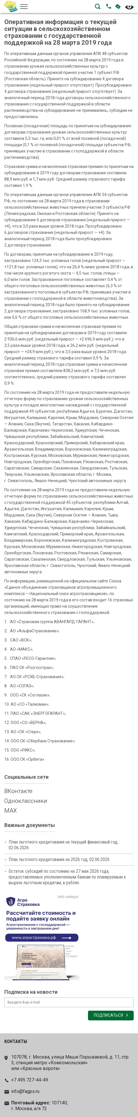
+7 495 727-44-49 (29, 1080)
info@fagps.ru (25, 1091)
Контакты (15, 1041)
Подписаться (108, 1015)
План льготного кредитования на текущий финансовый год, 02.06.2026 (63, 844)
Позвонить (108, 6)
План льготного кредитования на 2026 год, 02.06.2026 (59, 859)
